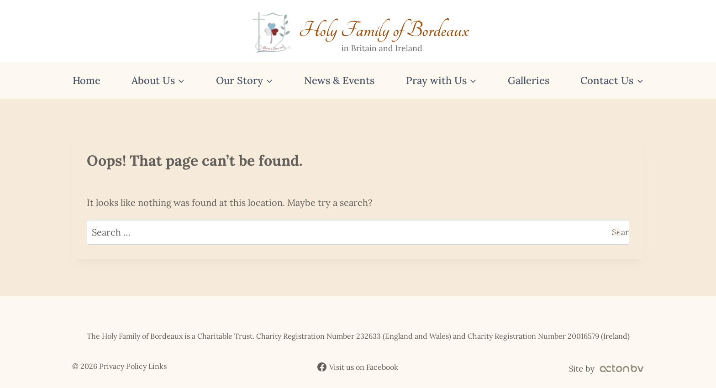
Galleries (528, 80)
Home (86, 80)
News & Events (339, 80)
